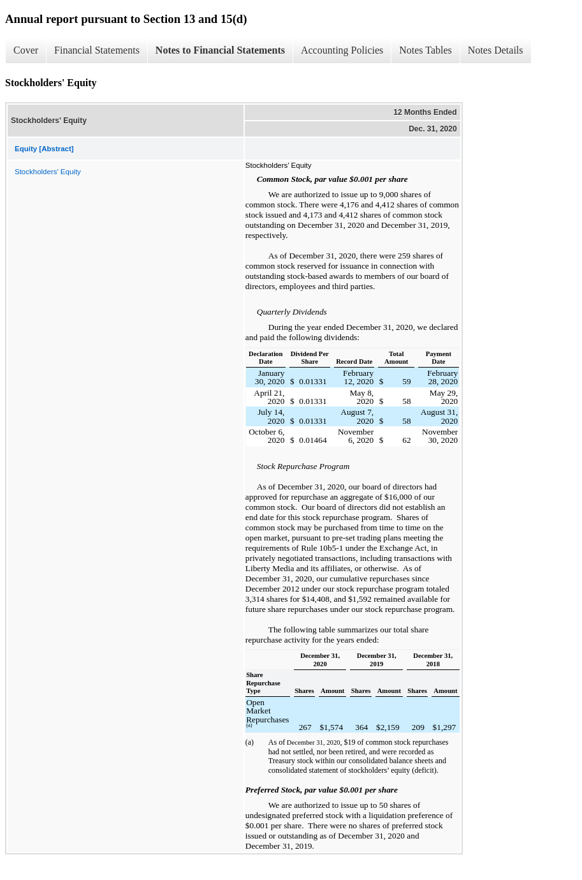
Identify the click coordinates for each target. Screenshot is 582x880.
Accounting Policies (342, 50)
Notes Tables (425, 50)
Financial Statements (97, 50)
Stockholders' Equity (48, 171)
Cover (25, 50)
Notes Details (495, 50)
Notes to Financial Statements (220, 50)
